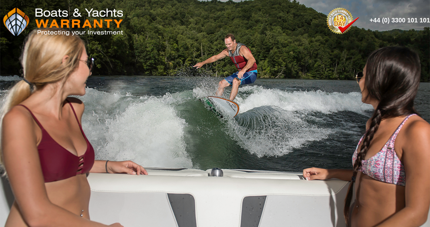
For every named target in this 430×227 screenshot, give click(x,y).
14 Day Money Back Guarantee (342, 20)
